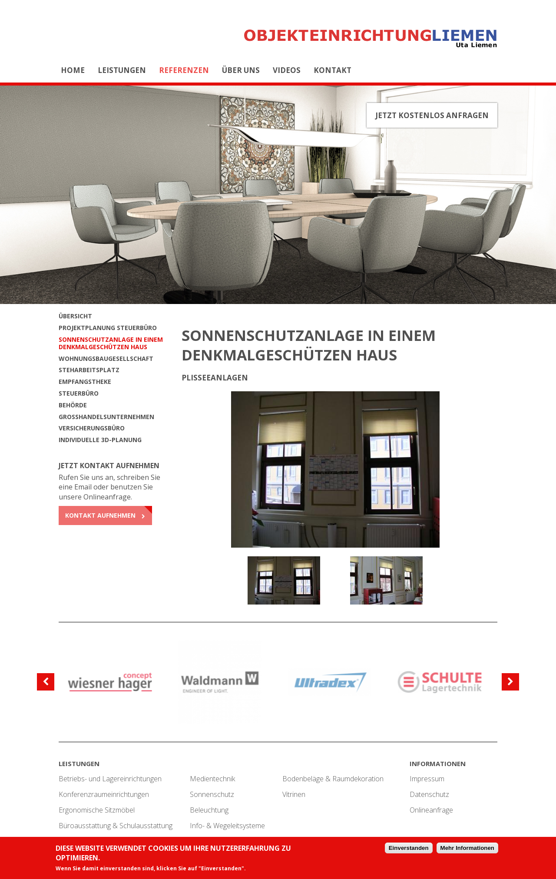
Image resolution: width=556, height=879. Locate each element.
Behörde (73, 405)
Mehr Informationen (467, 849)
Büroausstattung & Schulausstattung (115, 825)
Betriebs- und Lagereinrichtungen (110, 778)
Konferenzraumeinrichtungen (104, 794)
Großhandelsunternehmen (106, 417)
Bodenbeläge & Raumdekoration (333, 778)
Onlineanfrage (431, 810)
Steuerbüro (79, 393)
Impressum (427, 778)
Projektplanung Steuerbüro (108, 328)
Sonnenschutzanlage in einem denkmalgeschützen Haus (111, 343)
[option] (335, 469)
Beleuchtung (209, 810)
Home (73, 70)
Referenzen (184, 70)
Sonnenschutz (212, 794)
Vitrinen (293, 794)
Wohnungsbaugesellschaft (106, 358)
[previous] (45, 682)
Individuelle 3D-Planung (100, 440)
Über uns (241, 70)
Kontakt (332, 70)
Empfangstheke (85, 381)
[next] (510, 682)
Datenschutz (429, 794)
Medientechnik (212, 778)
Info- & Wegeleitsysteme (227, 825)
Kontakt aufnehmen (100, 515)
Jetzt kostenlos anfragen (432, 115)
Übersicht (75, 316)
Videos (287, 70)
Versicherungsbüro (92, 428)
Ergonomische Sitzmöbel (97, 810)
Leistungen (122, 70)
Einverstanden (409, 849)
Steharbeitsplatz (89, 370)
